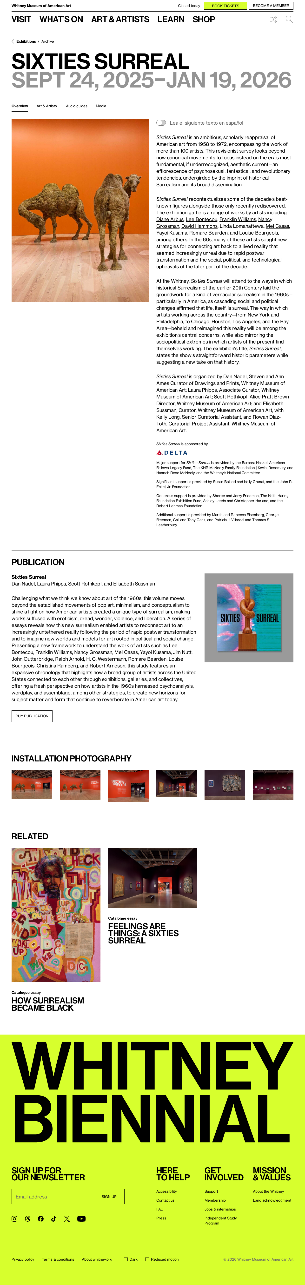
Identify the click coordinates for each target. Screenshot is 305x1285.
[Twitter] (66, 1218)
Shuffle (273, 19)
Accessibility (166, 1191)
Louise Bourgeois (258, 232)
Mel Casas (277, 226)
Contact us (165, 1200)
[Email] (53, 1196)
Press (161, 1218)
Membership (215, 1200)
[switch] (224, 122)
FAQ (159, 1209)
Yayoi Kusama (171, 232)
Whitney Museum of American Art (41, 5)
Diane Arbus (170, 219)
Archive (47, 41)
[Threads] (27, 1218)
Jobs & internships (220, 1209)
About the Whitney (268, 1191)
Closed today (189, 5)
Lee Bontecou (201, 219)
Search (289, 19)
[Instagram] (14, 1218)
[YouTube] (81, 1218)
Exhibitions (26, 41)
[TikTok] (53, 1218)
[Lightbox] (80, 210)
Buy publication (32, 716)
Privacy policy (23, 1259)
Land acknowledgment (272, 1200)
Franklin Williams (237, 219)
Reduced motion (162, 1259)
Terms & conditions (58, 1259)
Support (211, 1191)
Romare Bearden (208, 232)
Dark (131, 1259)
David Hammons (199, 226)
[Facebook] (40, 1218)
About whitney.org (97, 1259)
